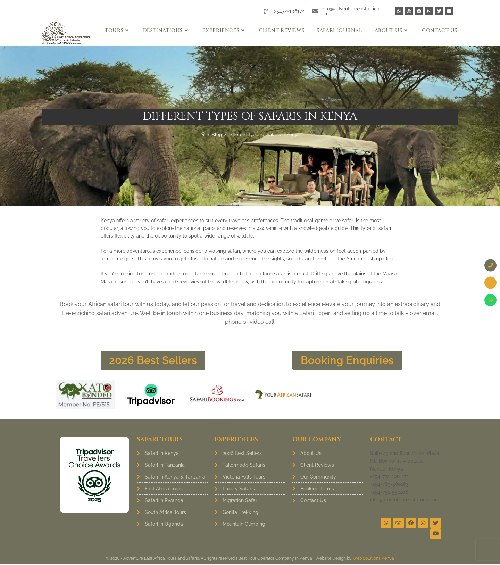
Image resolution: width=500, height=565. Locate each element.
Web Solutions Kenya (373, 559)
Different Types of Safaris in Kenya (264, 134)
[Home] (203, 134)
